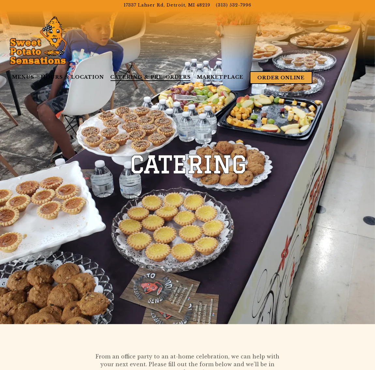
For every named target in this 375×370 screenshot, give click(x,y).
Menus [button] (23, 77)
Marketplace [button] (220, 77)
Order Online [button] (281, 78)
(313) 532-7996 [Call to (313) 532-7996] (233, 5)
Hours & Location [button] (72, 77)
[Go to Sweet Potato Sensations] (167, 5)
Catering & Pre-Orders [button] (150, 77)
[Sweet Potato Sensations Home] (38, 40)
